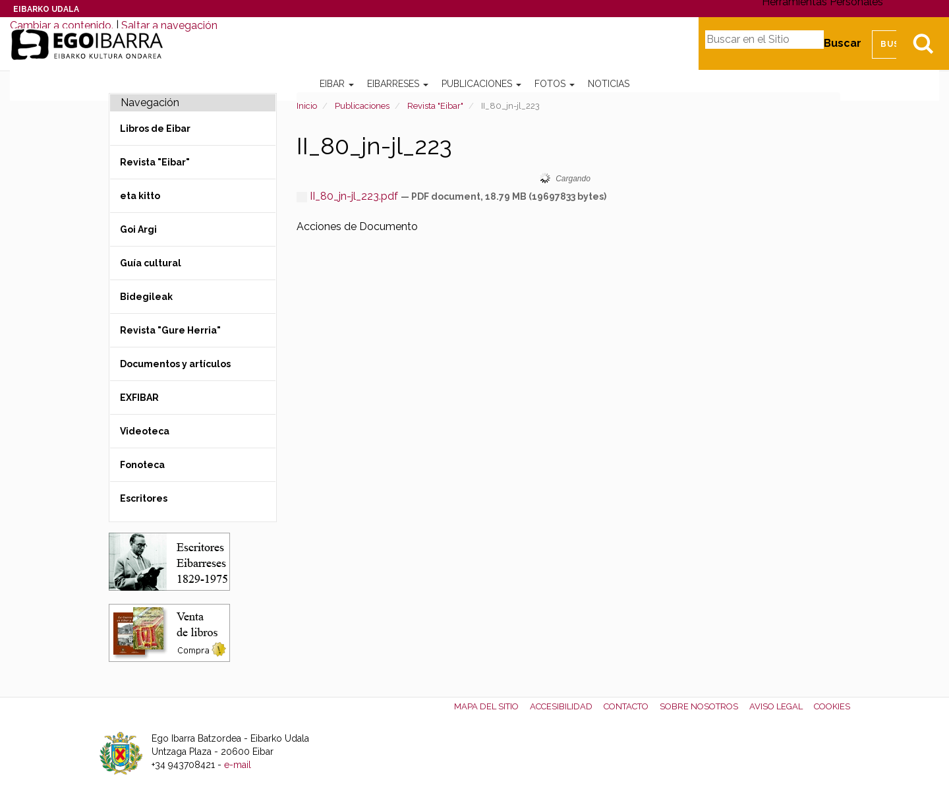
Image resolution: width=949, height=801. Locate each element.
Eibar (337, 83)
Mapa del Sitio (486, 706)
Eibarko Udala (46, 9)
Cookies (832, 706)
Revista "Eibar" (435, 106)
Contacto (626, 706)
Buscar (842, 43)
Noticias (608, 83)
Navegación (150, 102)
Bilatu (922, 43)
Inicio (307, 106)
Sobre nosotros (699, 706)
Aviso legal (776, 706)
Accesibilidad (561, 706)
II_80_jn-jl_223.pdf (349, 196)
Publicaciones (481, 83)
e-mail (237, 764)
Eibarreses (397, 83)
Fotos (554, 83)
